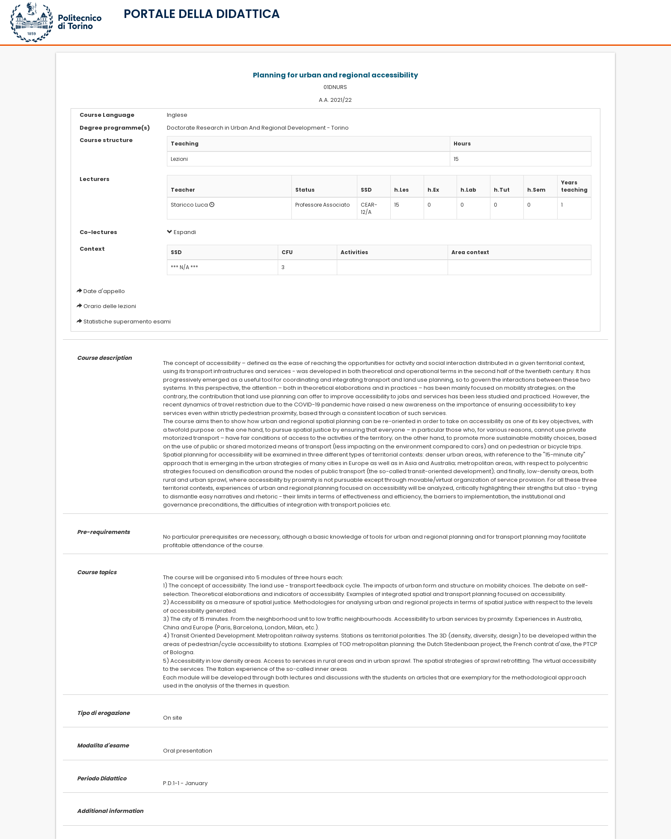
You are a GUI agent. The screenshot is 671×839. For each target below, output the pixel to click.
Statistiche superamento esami (127, 321)
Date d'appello (104, 291)
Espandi (181, 232)
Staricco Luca (189, 205)
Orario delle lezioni (109, 306)
